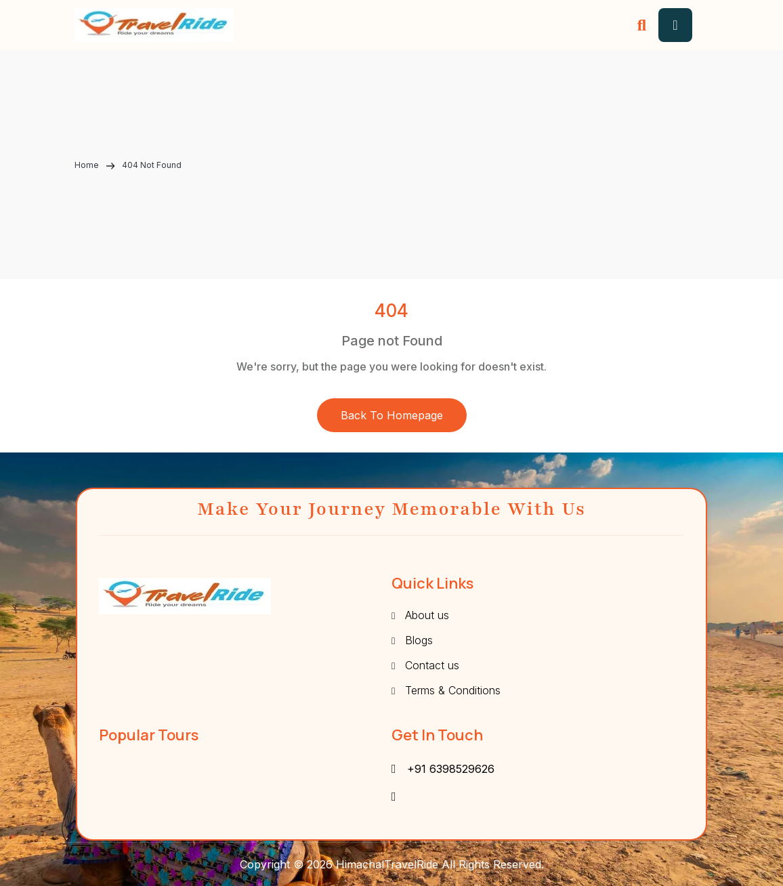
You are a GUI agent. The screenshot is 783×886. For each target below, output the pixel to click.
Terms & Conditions (453, 690)
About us (427, 615)
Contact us (432, 665)
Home (88, 165)
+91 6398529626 (450, 769)
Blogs (419, 640)
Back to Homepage (392, 415)
